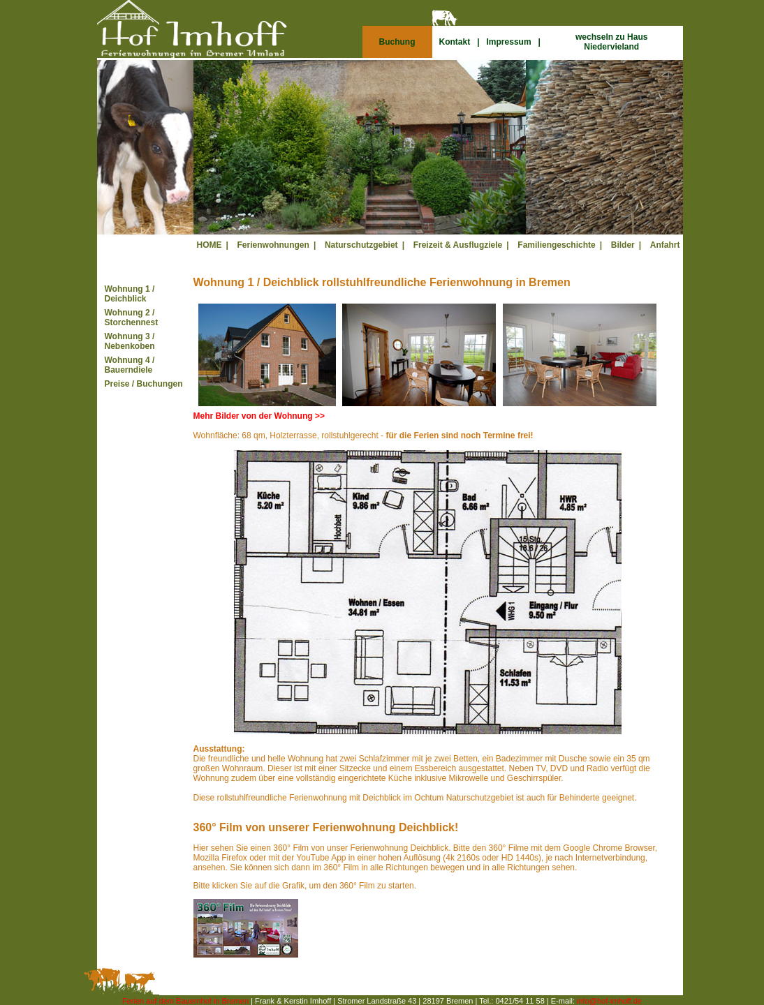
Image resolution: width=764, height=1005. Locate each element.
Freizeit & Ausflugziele (458, 245)
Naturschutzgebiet (361, 245)
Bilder (623, 245)
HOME (209, 245)
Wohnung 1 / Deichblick (130, 294)
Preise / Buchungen (144, 384)
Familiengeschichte (556, 245)
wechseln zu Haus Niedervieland (611, 42)
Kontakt (455, 42)
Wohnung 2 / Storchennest (132, 317)
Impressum (509, 42)
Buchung (397, 42)
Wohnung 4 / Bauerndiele (130, 365)
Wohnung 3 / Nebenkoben (130, 341)
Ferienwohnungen (273, 245)
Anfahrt (665, 245)
